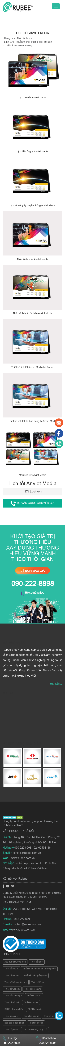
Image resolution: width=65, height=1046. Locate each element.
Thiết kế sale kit (12, 1016)
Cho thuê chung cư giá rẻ (35, 1029)
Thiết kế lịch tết (34, 995)
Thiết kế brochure (32, 989)
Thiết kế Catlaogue (13, 995)
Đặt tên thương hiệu (14, 1009)
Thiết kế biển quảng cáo (35, 975)
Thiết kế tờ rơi (37, 982)
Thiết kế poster (31, 1002)
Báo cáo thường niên (14, 1023)
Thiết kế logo (37, 962)
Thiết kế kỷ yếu (51, 1016)
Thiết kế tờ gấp (35, 1009)
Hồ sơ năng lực (32, 592)
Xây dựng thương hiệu (15, 962)
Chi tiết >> (56, 684)
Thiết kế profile (11, 1029)
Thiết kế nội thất (12, 1002)
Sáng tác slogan (31, 1016)
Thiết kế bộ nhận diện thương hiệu (39, 969)
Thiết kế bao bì (11, 969)
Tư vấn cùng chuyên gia (32, 503)
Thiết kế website (12, 989)
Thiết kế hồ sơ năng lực (16, 982)
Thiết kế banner (12, 975)
